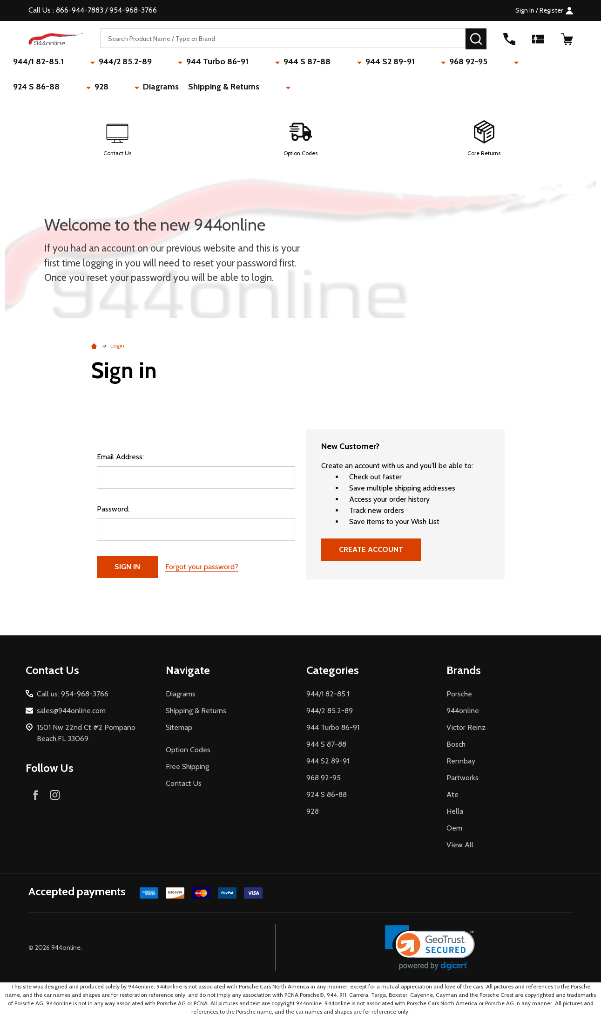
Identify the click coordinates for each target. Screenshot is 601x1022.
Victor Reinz (466, 732)
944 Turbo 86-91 (181, 63)
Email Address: (120, 461)
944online (462, 715)
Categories (332, 675)
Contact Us (184, 788)
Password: (113, 514)
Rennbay (460, 766)
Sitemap (179, 732)
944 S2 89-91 (314, 63)
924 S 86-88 (430, 63)
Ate (452, 799)
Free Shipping (187, 771)
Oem (454, 833)
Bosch (456, 749)
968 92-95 (373, 63)
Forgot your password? (201, 571)
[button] (117, 144)
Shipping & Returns (52, 90)
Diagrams (515, 63)
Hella (454, 816)
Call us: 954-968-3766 (72, 699)
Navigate (188, 675)
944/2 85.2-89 (108, 63)
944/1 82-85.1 (42, 63)
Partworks (462, 782)
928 (475, 63)
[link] (430, 952)
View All (459, 849)
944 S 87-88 (251, 63)
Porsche (459, 699)
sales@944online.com (71, 715)
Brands (463, 675)
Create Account (371, 554)
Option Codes (188, 754)
